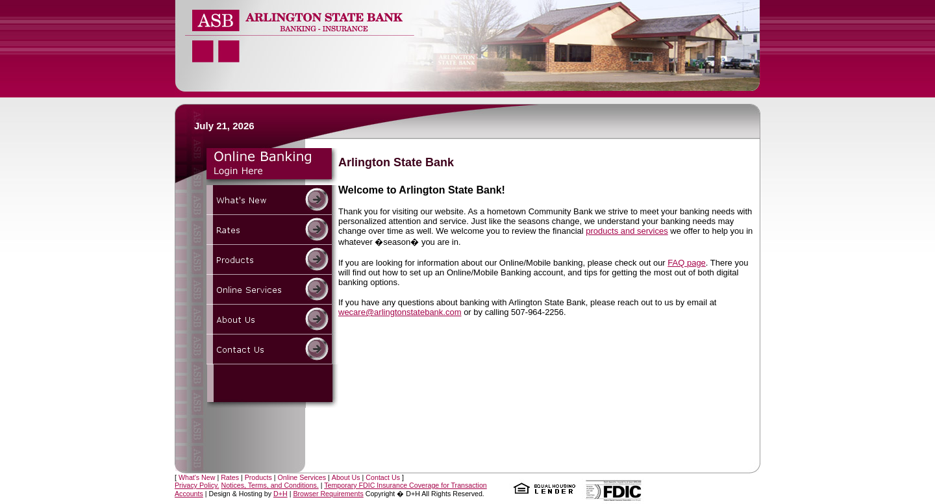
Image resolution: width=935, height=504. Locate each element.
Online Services (301, 477)
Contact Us (383, 477)
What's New (197, 477)
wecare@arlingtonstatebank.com (400, 312)
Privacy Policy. (197, 485)
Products (258, 477)
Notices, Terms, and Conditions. (269, 485)
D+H (280, 494)
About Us (346, 477)
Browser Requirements (328, 494)
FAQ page (686, 263)
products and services (626, 231)
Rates (230, 477)
